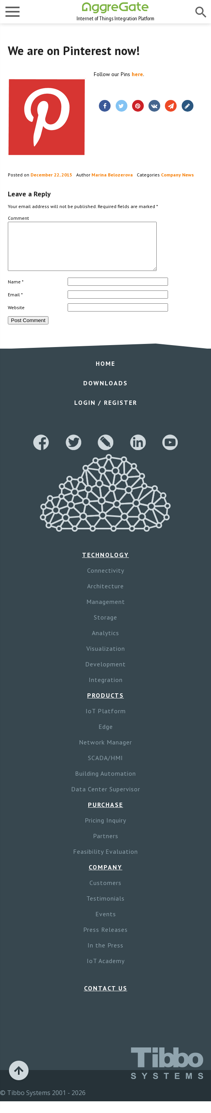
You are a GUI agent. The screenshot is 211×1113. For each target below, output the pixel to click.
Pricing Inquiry (105, 829)
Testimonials (105, 908)
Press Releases (105, 939)
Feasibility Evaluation (105, 861)
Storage (105, 626)
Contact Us (105, 997)
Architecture (105, 595)
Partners (105, 845)
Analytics (105, 642)
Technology (105, 564)
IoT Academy (106, 970)
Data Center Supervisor (105, 798)
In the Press (105, 954)
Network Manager (105, 751)
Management (105, 611)
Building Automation (105, 783)
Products (105, 705)
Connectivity (105, 580)
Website (16, 317)
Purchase (105, 814)
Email (15, 304)
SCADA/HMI (105, 767)
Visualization (105, 658)
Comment (18, 218)
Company (105, 876)
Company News (177, 175)
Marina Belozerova (112, 175)
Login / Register (105, 412)
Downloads (105, 392)
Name (15, 291)
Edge (105, 736)
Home (105, 373)
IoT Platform (106, 720)
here (137, 74)
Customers (105, 892)
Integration (106, 689)
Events (105, 923)
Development (105, 673)
